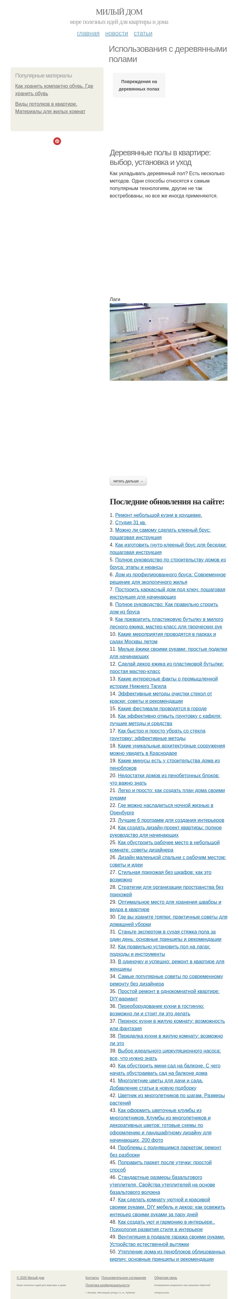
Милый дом (119, 11)
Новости (116, 33)
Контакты (92, 1277)
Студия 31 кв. (130, 522)
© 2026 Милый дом (30, 1277)
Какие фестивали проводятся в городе (162, 708)
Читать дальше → (128, 481)
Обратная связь (165, 1277)
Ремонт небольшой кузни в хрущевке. (158, 515)
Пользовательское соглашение (124, 1277)
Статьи (143, 33)
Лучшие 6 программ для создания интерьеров (171, 820)
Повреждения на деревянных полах (139, 85)
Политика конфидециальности (108, 1285)
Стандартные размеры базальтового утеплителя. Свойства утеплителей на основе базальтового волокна (162, 1185)
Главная (88, 33)
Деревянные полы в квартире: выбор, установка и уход (160, 157)
